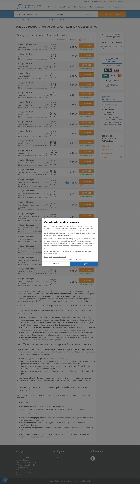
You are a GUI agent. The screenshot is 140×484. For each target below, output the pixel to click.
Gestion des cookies (23, 472)
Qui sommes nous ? (23, 457)
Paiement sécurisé (22, 467)
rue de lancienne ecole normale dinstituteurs (28, 194)
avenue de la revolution (25, 239)
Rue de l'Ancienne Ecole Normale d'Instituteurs (28, 183)
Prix (92, 40)
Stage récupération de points (64, 7)
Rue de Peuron (22, 47)
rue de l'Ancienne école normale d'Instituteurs (28, 217)
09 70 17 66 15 (109, 1)
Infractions (99, 7)
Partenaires (20, 470)
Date (84, 40)
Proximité (73, 40)
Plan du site (20, 475)
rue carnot (21, 95)
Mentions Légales (22, 460)
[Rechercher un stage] (112, 14)
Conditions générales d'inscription (28, 462)
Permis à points (85, 7)
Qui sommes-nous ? (115, 7)
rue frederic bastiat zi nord (27, 163)
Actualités (56, 457)
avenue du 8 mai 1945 (25, 66)
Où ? (19, 14)
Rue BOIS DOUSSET (24, 57)
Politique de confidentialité (26, 465)
